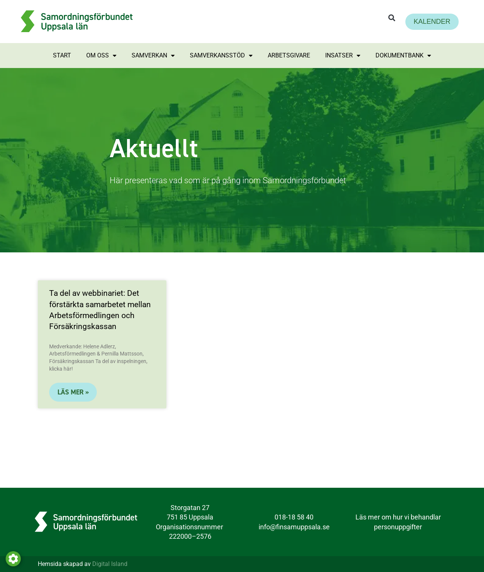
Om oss (101, 55)
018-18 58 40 (294, 517)
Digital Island (109, 563)
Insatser (342, 55)
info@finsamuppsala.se (294, 527)
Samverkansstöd (221, 55)
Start (62, 55)
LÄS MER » (73, 392)
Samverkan (153, 55)
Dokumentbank (403, 55)
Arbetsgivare (289, 55)
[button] (391, 18)
